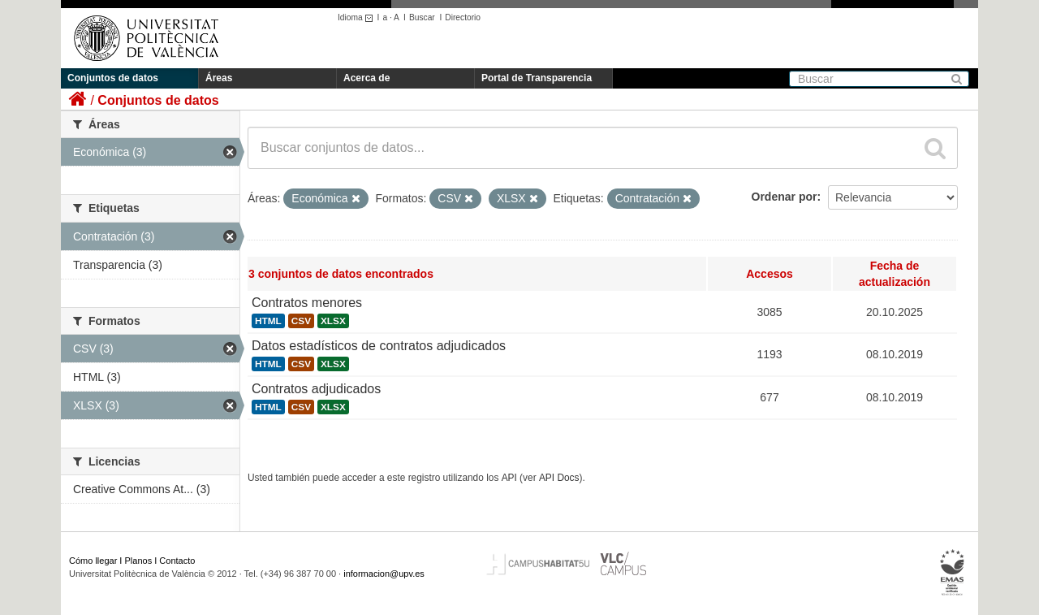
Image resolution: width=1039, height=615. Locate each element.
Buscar (422, 17)
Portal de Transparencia (536, 78)
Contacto (177, 560)
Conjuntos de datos (112, 78)
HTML (268, 321)
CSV (301, 321)
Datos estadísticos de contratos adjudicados (379, 346)
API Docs (559, 477)
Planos (139, 560)
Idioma (357, 17)
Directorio (463, 17)
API (509, 477)
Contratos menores (307, 303)
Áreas (218, 78)
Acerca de (366, 78)
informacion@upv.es (384, 573)
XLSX (333, 321)
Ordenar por (784, 196)
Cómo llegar (93, 560)
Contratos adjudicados (316, 389)
